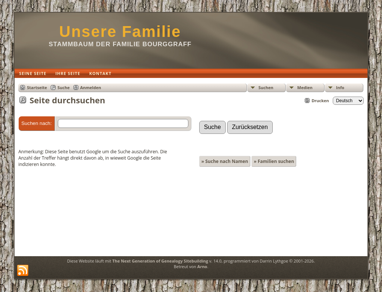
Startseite (37, 87)
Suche (63, 87)
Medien (305, 87)
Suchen (266, 87)
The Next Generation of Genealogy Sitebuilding (160, 261)
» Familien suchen (274, 161)
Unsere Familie (120, 31)
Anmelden (90, 87)
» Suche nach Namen (224, 161)
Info (340, 87)
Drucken (320, 100)
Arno (202, 266)
